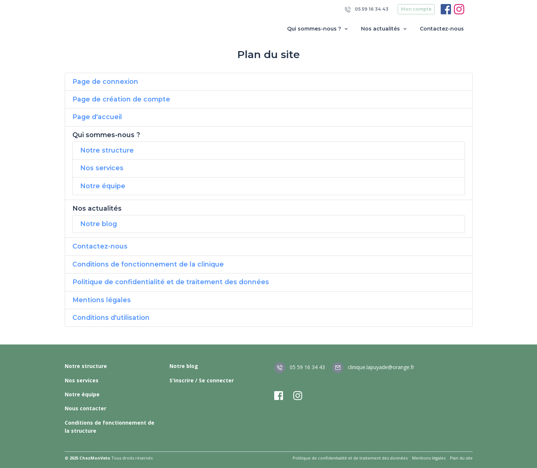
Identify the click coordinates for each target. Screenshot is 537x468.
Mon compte (416, 9)
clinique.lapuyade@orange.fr (373, 367)
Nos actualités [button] (384, 28)
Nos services (101, 168)
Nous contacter (85, 408)
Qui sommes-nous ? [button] (318, 28)
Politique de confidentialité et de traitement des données (170, 282)
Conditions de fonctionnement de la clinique (148, 264)
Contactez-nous (442, 28)
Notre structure (107, 150)
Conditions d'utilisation (111, 317)
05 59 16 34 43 (367, 9)
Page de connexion (105, 81)
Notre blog (98, 224)
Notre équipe (102, 186)
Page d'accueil (97, 117)
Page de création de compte (121, 99)
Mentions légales (101, 300)
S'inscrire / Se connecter (201, 380)
